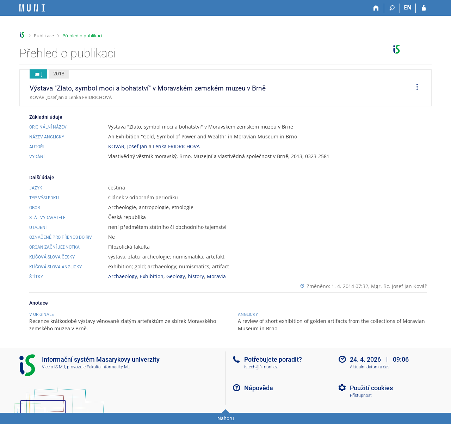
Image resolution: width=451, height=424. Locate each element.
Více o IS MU (53, 366)
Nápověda (258, 388)
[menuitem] (414, 88)
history (196, 276)
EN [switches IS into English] (408, 7)
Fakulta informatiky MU (108, 366)
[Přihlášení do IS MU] (424, 8)
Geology (175, 276)
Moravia (216, 276)
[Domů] (376, 8)
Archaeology (122, 276)
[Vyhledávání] (392, 8)
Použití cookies (371, 388)
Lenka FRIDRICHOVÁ (176, 146)
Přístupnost (361, 395)
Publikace (44, 35)
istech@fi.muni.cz (261, 366)
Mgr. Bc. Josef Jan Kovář (399, 286)
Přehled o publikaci (82, 35)
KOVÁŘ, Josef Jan (127, 146)
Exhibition (151, 276)
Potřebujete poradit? (273, 359)
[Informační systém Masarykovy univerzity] (32, 8)
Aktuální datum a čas (369, 366)
